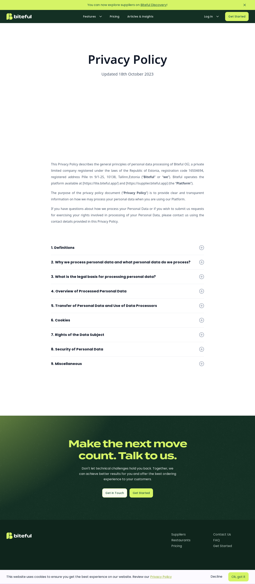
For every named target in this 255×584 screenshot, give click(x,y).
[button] (92, 16)
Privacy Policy (161, 576)
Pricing (114, 16)
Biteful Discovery (153, 5)
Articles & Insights (140, 16)
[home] (18, 16)
